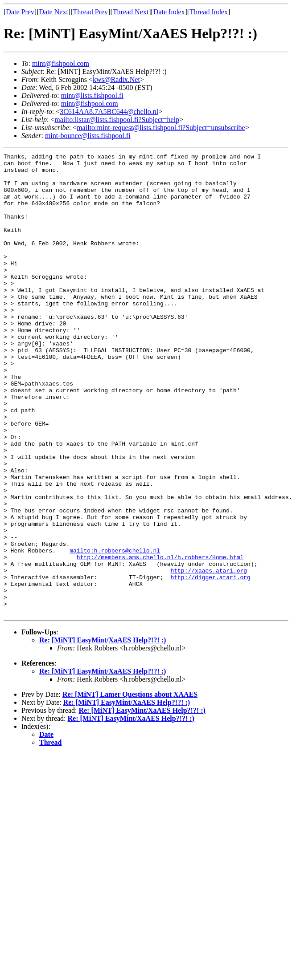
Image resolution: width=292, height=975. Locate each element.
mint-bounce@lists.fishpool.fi (88, 135)
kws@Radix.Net (116, 79)
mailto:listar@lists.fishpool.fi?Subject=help (116, 119)
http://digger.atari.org (210, 662)
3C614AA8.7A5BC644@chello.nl (109, 111)
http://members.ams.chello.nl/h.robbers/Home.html (160, 638)
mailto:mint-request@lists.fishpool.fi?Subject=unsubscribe (161, 127)
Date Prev (20, 12)
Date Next (53, 12)
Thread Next (130, 12)
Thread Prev (90, 12)
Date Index (169, 12)
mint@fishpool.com (60, 63)
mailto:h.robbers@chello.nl (115, 630)
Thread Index (208, 12)
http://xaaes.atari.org (208, 654)
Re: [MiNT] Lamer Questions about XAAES (129, 786)
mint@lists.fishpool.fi (92, 95)
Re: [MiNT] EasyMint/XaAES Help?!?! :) (102, 732)
